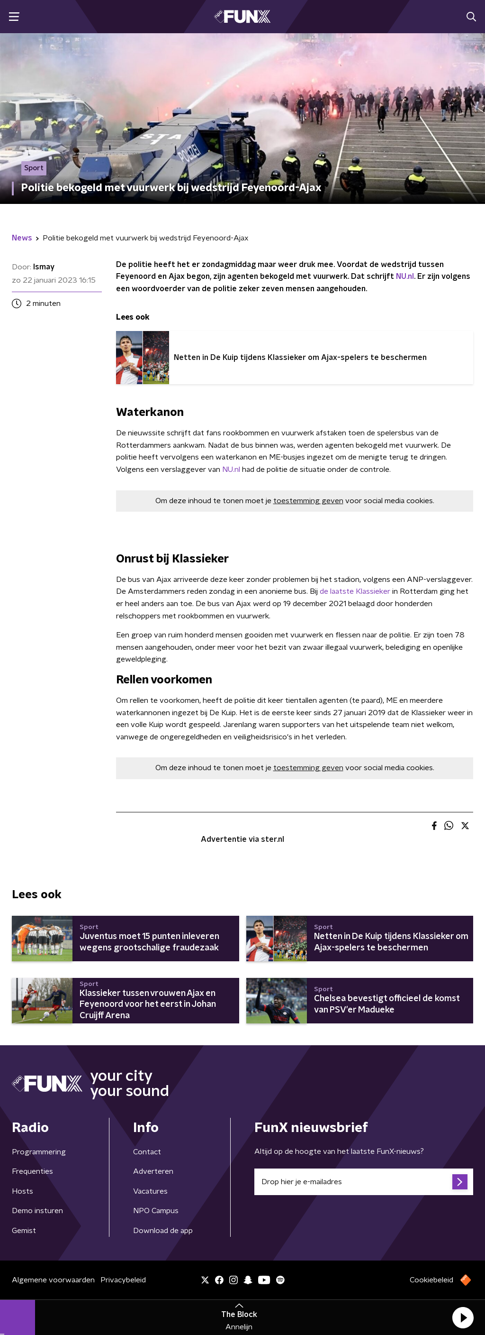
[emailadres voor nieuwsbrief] (363, 1182)
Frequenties (32, 1171)
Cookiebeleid (431, 1280)
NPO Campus (156, 1211)
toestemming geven (308, 501)
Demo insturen (37, 1211)
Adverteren (153, 1171)
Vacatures (150, 1191)
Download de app (163, 1230)
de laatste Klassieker (355, 591)
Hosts (22, 1191)
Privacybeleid (123, 1280)
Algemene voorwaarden (53, 1280)
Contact (147, 1152)
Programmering (39, 1152)
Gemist (24, 1230)
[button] (463, 1317)
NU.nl (405, 276)
